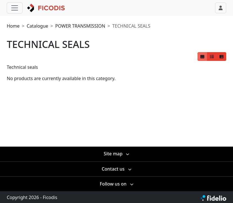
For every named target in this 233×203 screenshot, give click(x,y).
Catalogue (37, 26)
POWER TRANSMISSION (80, 26)
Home (13, 26)
